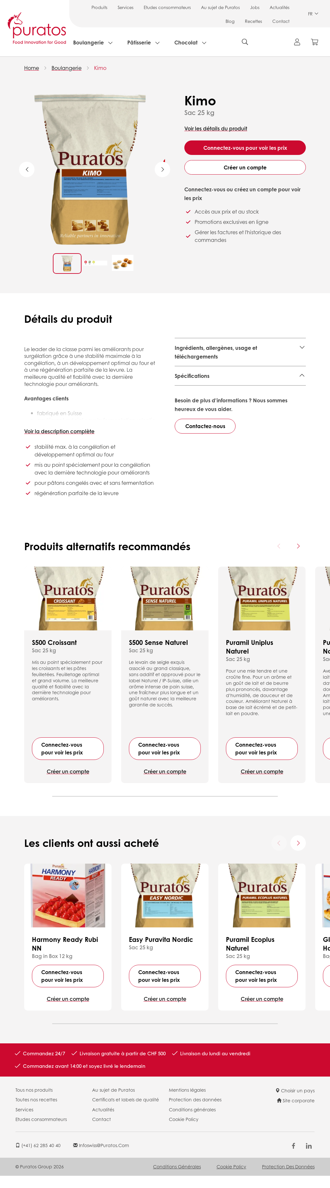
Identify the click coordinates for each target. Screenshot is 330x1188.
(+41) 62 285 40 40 (38, 1157)
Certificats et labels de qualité (125, 1111)
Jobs (254, 7)
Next (162, 169)
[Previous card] (279, 558)
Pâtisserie (139, 42)
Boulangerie (88, 42)
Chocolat (186, 42)
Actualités (279, 7)
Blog (230, 21)
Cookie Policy (184, 1131)
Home (31, 68)
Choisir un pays (295, 1102)
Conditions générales (192, 1121)
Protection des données (195, 1111)
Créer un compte (245, 167)
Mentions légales (187, 1101)
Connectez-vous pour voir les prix (245, 147)
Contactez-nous (205, 504)
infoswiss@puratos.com (101, 1157)
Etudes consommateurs (167, 7)
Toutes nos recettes (36, 1111)
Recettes (253, 21)
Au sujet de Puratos (220, 7)
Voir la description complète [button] (59, 431)
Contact (280, 21)
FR (313, 14)
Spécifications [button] (192, 375)
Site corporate (296, 1112)
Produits (99, 7)
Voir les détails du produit (215, 128)
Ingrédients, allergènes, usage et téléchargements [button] (216, 352)
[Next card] (298, 558)
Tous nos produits (34, 1101)
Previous (26, 169)
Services (125, 7)
